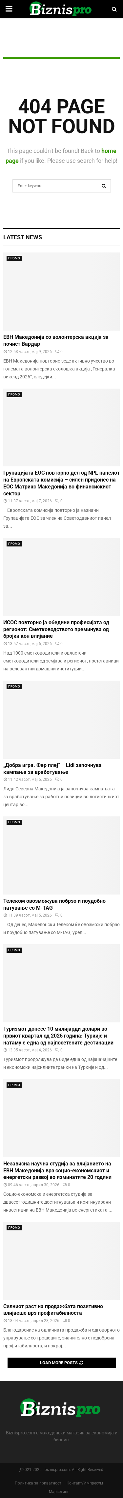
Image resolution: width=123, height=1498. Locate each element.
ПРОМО (14, 258)
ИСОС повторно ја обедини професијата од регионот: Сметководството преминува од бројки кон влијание (56, 629)
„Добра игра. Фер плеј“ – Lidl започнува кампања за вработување (52, 768)
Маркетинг (59, 1491)
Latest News (22, 237)
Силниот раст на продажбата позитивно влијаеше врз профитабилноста (53, 1309)
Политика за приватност (38, 1483)
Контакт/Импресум (85, 1483)
